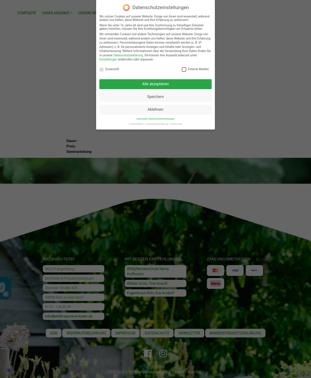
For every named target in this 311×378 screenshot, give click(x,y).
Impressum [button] (176, 122)
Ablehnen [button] (155, 108)
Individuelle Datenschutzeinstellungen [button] (155, 117)
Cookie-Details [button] (136, 122)
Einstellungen (108, 58)
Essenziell (109, 68)
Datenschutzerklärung (128, 54)
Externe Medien (195, 68)
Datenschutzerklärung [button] (157, 122)
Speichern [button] (155, 95)
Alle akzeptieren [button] (155, 83)
